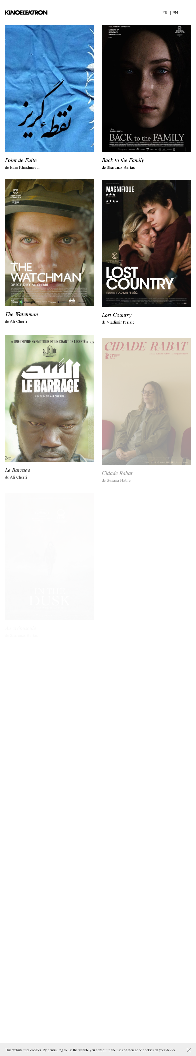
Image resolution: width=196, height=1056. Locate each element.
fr (165, 13)
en (175, 13)
